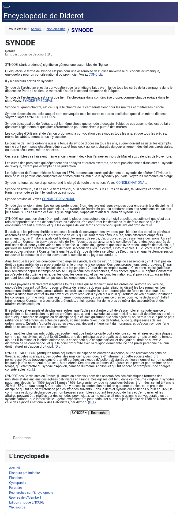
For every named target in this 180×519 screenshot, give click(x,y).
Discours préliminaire (24, 473)
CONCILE (95, 74)
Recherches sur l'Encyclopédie (31, 492)
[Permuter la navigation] (7, 6)
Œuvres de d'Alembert (25, 497)
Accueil (14, 468)
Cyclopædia (17, 483)
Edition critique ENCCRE (26, 502)
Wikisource (17, 507)
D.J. (58, 346)
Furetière (15, 488)
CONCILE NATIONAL (131, 182)
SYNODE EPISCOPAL (37, 101)
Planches (15, 478)
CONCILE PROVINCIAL (58, 199)
